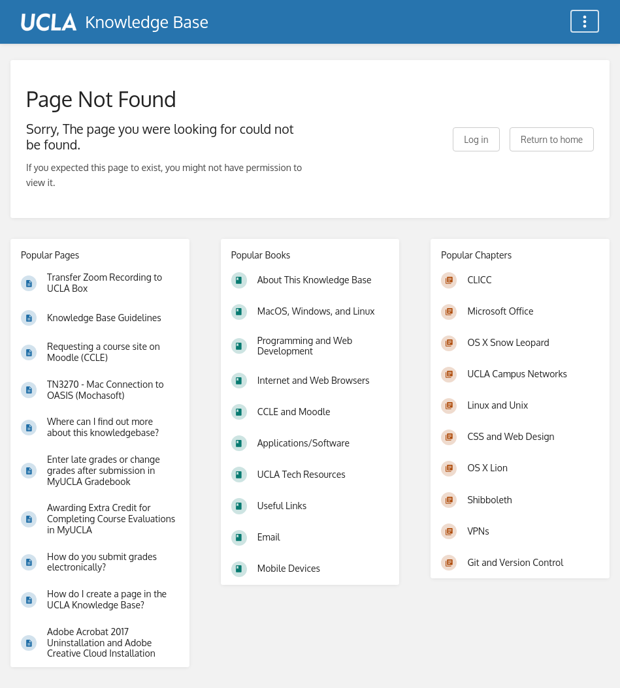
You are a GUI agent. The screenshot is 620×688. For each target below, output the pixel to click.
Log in (476, 139)
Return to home (552, 139)
